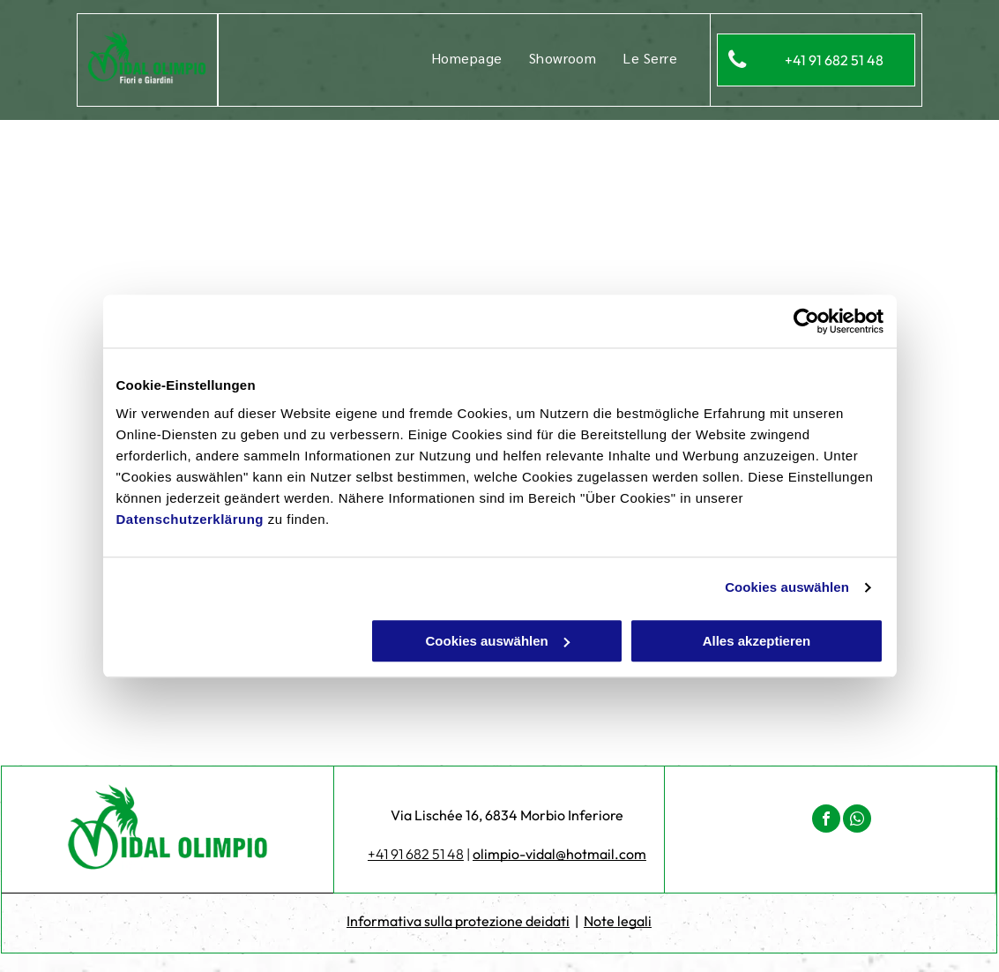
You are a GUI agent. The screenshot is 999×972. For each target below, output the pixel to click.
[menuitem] (467, 58)
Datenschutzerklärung (190, 519)
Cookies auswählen (787, 586)
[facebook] (826, 820)
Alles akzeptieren (757, 640)
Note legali (618, 921)
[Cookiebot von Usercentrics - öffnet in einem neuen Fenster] (806, 321)
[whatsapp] (857, 820)
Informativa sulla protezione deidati (458, 921)
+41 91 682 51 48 (416, 854)
